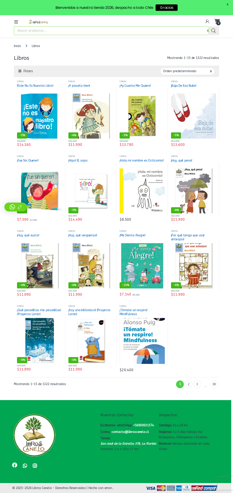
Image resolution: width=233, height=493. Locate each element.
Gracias (166, 7)
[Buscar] (213, 30)
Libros (20, 81)
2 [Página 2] (189, 384)
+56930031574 (143, 425)
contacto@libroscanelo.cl (130, 432)
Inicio (17, 46)
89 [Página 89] (214, 384)
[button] (15, 207)
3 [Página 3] (197, 384)
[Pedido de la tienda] (187, 71)
